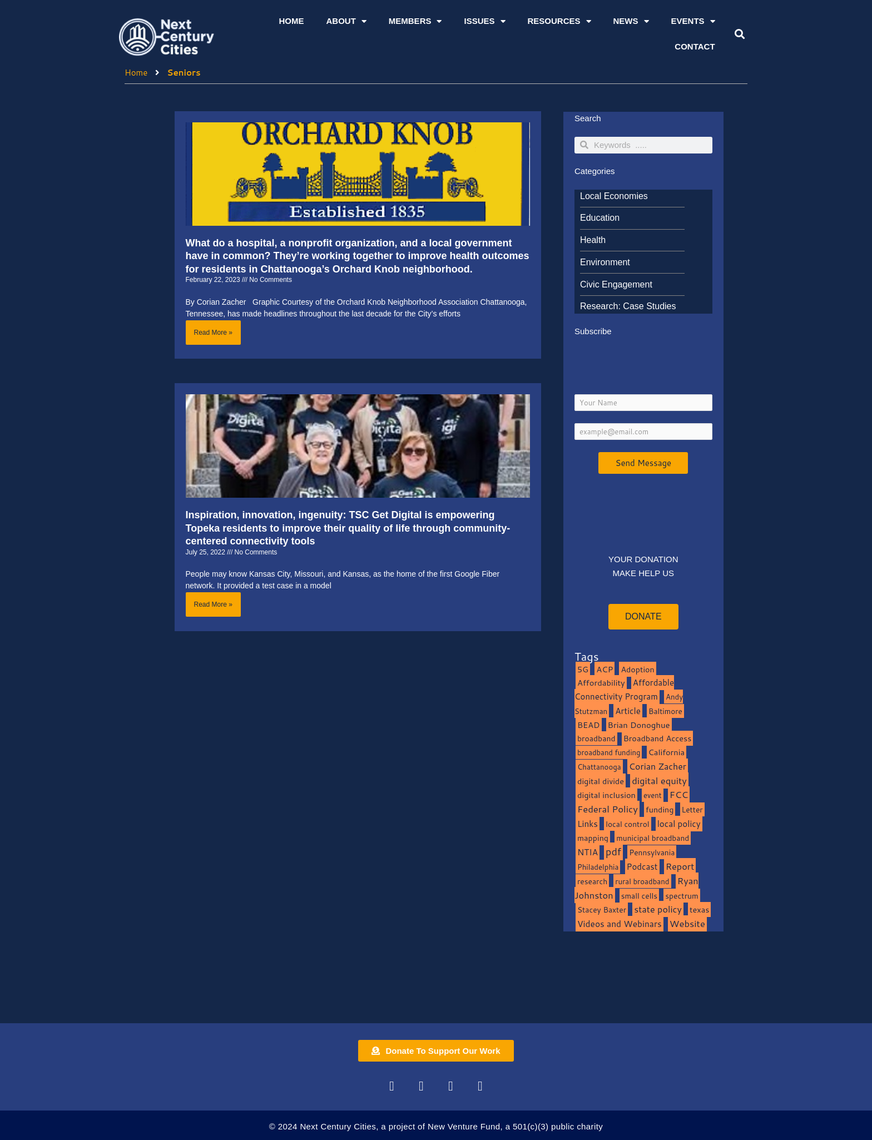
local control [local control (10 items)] (627, 824)
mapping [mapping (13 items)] (592, 838)
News (631, 21)
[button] (739, 34)
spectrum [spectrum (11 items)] (681, 895)
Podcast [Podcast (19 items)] (642, 866)
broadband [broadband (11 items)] (596, 738)
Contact (695, 46)
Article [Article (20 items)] (628, 711)
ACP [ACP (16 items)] (604, 669)
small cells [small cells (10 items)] (639, 895)
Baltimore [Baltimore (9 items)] (665, 711)
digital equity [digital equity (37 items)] (659, 780)
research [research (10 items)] (592, 881)
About (346, 21)
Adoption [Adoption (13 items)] (637, 669)
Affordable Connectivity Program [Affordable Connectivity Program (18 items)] (624, 689)
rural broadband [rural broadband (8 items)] (642, 881)
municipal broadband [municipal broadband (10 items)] (652, 837)
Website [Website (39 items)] (687, 923)
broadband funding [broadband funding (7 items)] (608, 752)
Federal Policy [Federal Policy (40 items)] (607, 808)
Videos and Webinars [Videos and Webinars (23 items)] (619, 924)
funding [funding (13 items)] (660, 809)
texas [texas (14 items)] (699, 909)
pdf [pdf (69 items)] (613, 851)
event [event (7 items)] (652, 795)
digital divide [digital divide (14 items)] (600, 781)
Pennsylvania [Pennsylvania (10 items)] (652, 852)
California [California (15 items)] (666, 752)
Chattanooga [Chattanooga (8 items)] (599, 766)
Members (415, 21)
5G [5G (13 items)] (582, 669)
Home (291, 21)
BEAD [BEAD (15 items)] (588, 725)
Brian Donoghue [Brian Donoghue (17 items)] (639, 725)
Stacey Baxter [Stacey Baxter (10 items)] (601, 909)
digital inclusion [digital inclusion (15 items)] (606, 795)
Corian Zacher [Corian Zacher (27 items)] (657, 766)
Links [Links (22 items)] (587, 823)
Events (693, 21)
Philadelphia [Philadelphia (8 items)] (597, 866)
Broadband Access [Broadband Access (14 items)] (657, 738)
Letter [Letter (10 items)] (692, 809)
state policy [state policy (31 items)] (658, 909)
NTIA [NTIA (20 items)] (587, 852)
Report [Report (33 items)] (680, 866)
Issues (484, 21)
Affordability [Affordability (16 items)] (601, 682)
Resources (559, 21)
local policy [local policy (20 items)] (679, 823)
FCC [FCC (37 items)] (679, 794)
